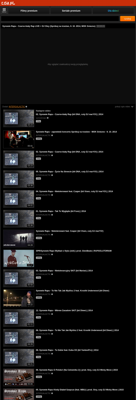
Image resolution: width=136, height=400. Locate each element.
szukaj (127, 18)
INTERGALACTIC (17, 106)
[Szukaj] (60, 18)
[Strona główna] (8, 3)
